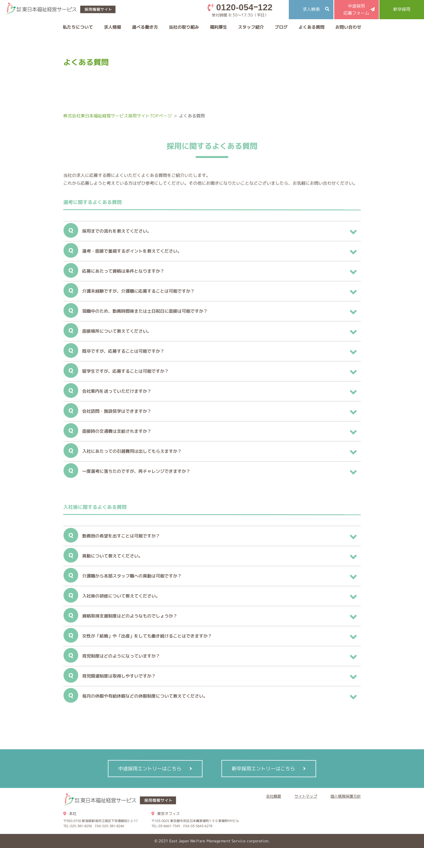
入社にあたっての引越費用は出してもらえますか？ (132, 451)
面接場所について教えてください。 (116, 331)
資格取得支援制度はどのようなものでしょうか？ (129, 616)
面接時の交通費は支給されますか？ (116, 431)
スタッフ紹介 (251, 27)
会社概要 (273, 796)
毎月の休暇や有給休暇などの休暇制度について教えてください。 (145, 696)
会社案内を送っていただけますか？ (116, 391)
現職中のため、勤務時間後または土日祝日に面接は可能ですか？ (145, 311)
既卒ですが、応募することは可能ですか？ (123, 351)
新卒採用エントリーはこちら (263, 768)
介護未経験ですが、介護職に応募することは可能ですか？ (138, 291)
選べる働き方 (145, 27)
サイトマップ (305, 796)
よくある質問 (311, 27)
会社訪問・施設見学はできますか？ (116, 411)
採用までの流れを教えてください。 (116, 231)
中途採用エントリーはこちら (149, 768)
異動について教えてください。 (112, 556)
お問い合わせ (348, 27)
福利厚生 (218, 27)
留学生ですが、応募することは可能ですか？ (125, 371)
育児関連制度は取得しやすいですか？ (119, 676)
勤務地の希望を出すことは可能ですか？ (121, 536)
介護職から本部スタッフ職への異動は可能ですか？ (132, 576)
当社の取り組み (184, 27)
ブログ (281, 27)
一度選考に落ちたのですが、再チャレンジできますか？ (136, 471)
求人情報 (112, 27)
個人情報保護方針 (345, 796)
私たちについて (78, 27)
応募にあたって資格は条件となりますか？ (123, 271)
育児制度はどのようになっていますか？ (121, 656)
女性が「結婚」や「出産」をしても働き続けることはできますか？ (147, 636)
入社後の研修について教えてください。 (121, 596)
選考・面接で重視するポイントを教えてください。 (132, 251)
